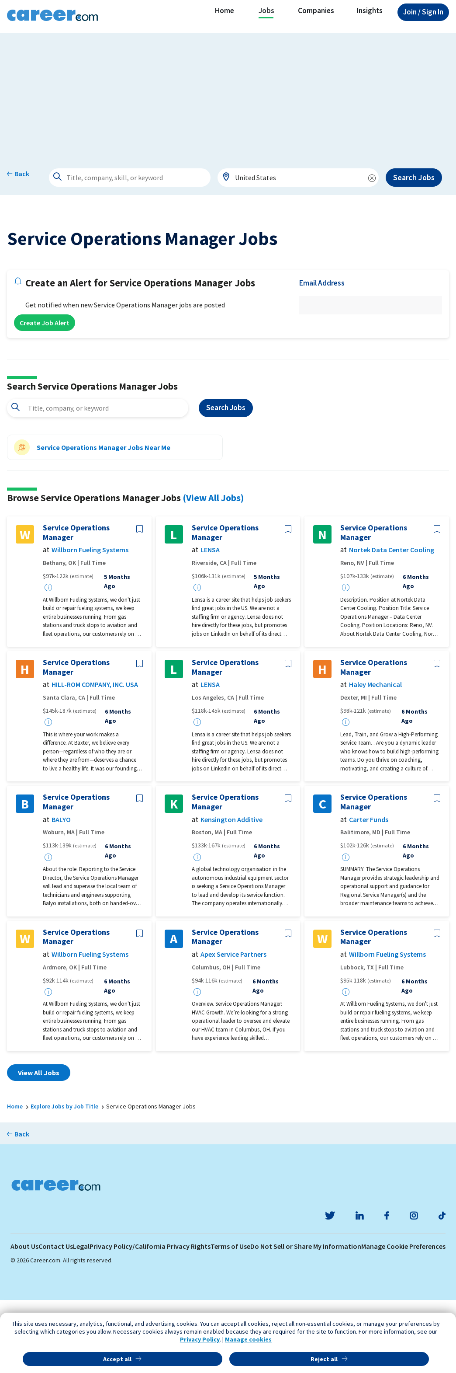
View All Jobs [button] (38, 1145)
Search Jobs (414, 177)
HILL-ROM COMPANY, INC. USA (95, 757)
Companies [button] (316, 10)
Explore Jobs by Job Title (64, 1179)
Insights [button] (370, 10)
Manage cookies (248, 1339)
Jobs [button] (266, 10)
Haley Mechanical (375, 757)
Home (224, 10)
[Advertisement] (228, 94)
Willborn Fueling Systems (90, 623)
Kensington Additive (231, 892)
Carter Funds (368, 892)
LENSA (210, 623)
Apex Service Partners (233, 1027)
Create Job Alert (44, 395)
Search (225, 480)
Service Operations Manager (76, 605)
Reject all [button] (324, 1359)
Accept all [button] (117, 1359)
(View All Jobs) (213, 570)
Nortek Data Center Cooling (391, 623)
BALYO (61, 892)
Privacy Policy (200, 1339)
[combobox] (298, 177)
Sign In (423, 12)
